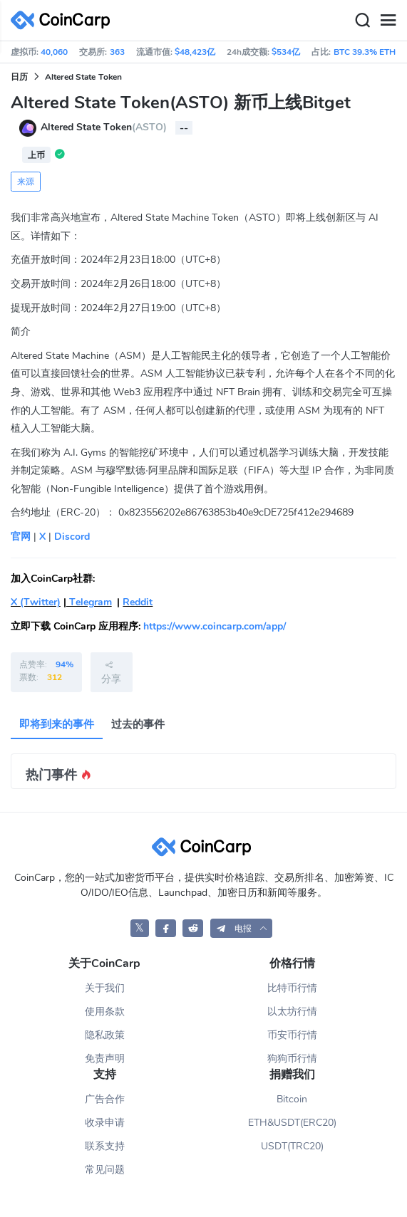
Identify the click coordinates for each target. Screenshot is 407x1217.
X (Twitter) (36, 602)
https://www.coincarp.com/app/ (214, 626)
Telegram (89, 602)
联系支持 (105, 1146)
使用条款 (105, 1011)
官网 (21, 536)
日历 (19, 77)
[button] (241, 928)
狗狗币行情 (292, 1058)
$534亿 (286, 52)
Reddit (138, 602)
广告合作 (105, 1099)
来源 (25, 181)
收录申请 (105, 1122)
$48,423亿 (195, 52)
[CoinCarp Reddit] (192, 928)
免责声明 (105, 1058)
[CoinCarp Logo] (64, 20)
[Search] (362, 20)
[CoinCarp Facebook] (165, 928)
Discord (72, 536)
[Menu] (387, 20)
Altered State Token (83, 77)
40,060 (54, 52)
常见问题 (105, 1169)
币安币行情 (292, 1035)
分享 (111, 672)
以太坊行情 (292, 1011)
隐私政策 (105, 1035)
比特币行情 (292, 988)
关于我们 (105, 988)
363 (117, 52)
